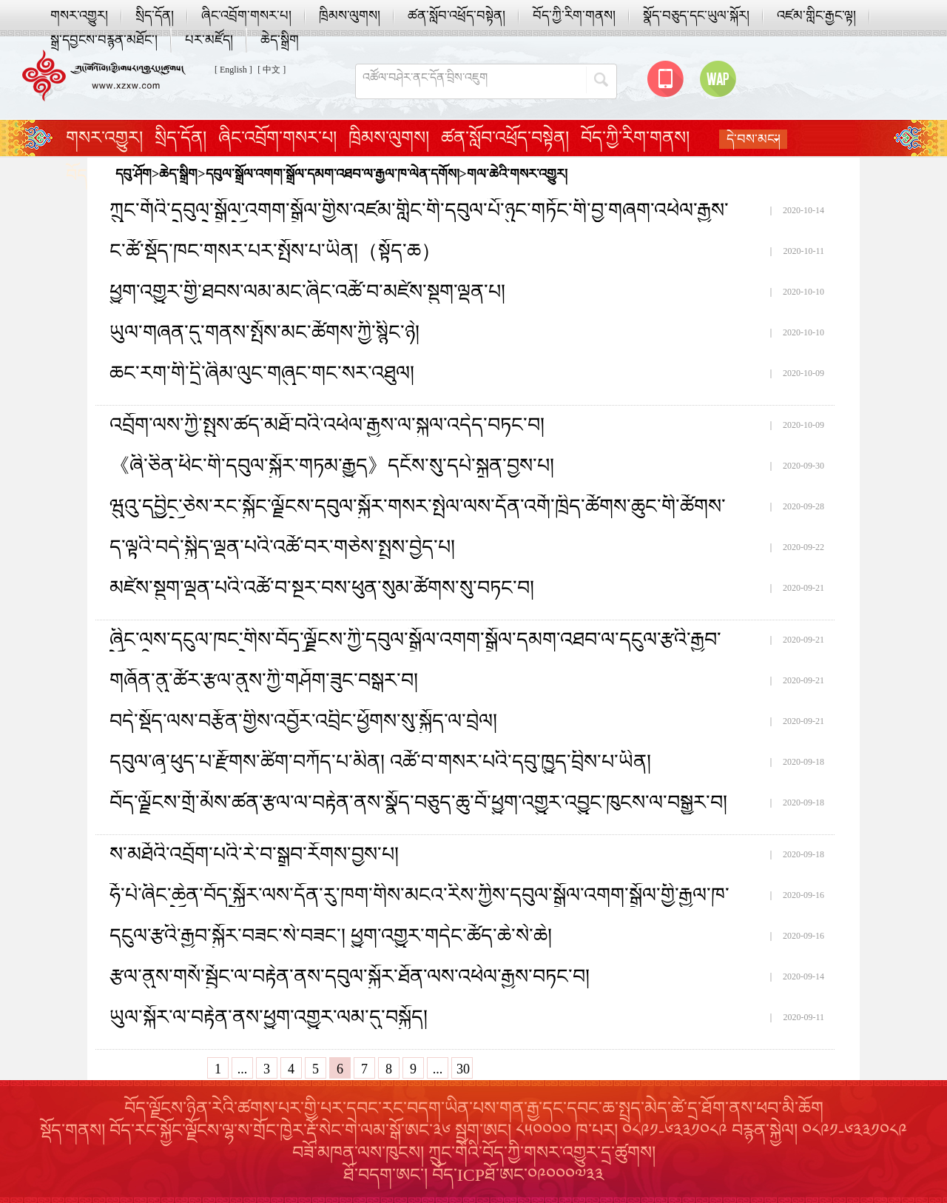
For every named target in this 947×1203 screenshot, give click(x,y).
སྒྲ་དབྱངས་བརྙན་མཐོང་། (104, 40)
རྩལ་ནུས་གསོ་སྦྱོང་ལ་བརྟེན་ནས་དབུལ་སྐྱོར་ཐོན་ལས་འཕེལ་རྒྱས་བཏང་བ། (349, 976)
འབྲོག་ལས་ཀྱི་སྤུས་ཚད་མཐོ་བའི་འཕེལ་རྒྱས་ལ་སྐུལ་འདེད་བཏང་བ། (327, 425)
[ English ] (233, 69)
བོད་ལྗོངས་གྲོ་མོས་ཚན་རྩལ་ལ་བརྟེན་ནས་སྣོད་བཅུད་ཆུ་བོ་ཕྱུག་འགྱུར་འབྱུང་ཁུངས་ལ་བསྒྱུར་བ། (418, 802)
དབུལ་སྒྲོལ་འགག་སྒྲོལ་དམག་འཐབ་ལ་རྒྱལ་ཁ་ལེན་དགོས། (332, 174)
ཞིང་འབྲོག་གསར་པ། (246, 15)
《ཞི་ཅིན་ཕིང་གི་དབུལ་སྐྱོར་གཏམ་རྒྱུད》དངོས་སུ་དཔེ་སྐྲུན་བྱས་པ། (331, 466)
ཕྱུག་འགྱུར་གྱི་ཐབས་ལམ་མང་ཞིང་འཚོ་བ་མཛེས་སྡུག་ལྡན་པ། (307, 292)
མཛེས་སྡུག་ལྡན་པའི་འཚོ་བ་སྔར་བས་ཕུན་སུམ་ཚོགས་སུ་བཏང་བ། (321, 588)
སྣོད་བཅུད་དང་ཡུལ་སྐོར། (696, 15)
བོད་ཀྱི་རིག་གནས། (574, 15)
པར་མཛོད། (209, 40)
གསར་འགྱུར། (79, 15)
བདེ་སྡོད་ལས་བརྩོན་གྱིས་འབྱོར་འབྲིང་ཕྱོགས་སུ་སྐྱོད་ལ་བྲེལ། (303, 721)
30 (463, 1069)
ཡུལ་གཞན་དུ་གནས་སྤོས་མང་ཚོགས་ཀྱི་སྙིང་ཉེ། (264, 332)
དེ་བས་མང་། (754, 139)
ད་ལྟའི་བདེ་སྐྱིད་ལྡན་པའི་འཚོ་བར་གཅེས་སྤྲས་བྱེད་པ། (282, 547)
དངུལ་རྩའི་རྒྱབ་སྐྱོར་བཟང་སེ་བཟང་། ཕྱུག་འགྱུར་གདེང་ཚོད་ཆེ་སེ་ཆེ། (330, 936)
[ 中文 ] (271, 69)
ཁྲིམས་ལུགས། (349, 15)
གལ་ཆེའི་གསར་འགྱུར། (517, 174)
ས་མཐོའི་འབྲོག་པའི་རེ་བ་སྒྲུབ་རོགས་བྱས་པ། (254, 854)
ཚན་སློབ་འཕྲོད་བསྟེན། (456, 15)
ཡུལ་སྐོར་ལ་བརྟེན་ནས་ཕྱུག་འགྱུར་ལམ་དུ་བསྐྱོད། (268, 1017)
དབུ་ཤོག (133, 174)
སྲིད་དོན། (154, 15)
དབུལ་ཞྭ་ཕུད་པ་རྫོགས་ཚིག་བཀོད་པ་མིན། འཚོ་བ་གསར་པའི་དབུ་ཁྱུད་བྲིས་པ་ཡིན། (380, 762)
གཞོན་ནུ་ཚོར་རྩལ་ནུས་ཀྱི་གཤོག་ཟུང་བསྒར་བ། (263, 680)
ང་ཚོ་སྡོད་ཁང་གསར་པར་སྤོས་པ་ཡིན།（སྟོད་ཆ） (275, 251)
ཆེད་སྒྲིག (279, 40)
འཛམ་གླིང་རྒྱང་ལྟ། (816, 15)
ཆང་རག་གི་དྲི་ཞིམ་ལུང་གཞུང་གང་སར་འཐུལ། (261, 373)
